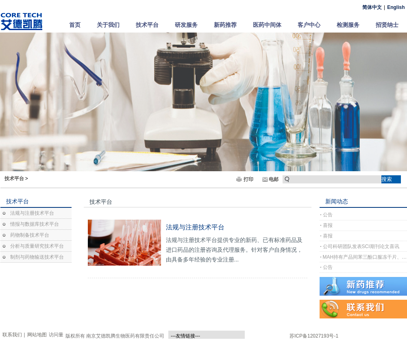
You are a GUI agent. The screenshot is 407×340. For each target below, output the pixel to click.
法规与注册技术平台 (32, 213)
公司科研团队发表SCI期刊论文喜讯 (361, 246)
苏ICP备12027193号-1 (313, 336)
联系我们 (12, 335)
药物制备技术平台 (29, 235)
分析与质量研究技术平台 (37, 246)
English (396, 7)
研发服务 (186, 25)
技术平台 (147, 25)
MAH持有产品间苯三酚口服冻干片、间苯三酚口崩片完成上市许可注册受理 (365, 257)
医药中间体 (267, 25)
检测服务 (348, 25)
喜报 (328, 225)
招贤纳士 (387, 25)
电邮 (274, 179)
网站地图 (37, 335)
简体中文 (372, 7)
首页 (75, 25)
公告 (328, 215)
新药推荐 (225, 25)
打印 (248, 179)
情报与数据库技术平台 (34, 224)
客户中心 (309, 25)
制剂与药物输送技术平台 (37, 257)
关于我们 (108, 25)
